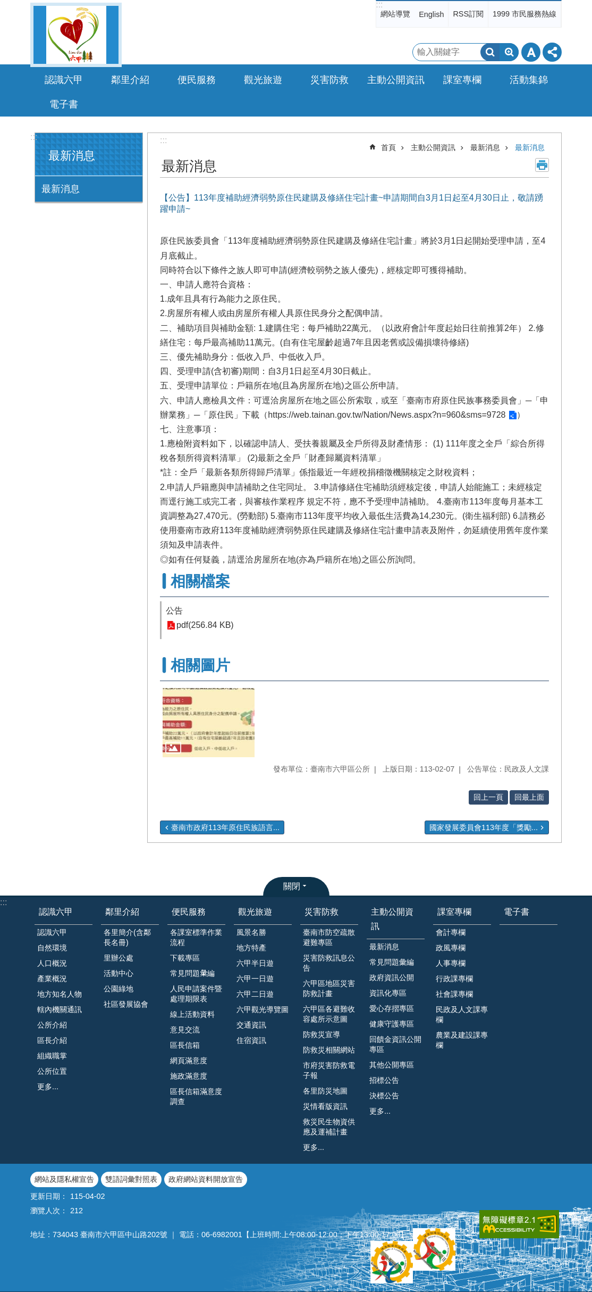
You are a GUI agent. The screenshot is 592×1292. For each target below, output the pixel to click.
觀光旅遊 (255, 911)
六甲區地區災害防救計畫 (329, 988)
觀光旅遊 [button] (263, 79)
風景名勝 (251, 932)
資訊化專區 (388, 993)
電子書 (63, 104)
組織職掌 (52, 1055)
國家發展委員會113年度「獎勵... (483, 827)
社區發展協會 (126, 1004)
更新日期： (48, 1196)
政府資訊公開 (391, 977)
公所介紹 (52, 1025)
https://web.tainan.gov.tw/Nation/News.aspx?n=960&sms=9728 (386, 414)
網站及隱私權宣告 (64, 1179)
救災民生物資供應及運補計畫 (329, 1126)
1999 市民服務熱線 (524, 14)
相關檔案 (200, 581)
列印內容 (542, 165)
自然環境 (52, 947)
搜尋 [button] (490, 52)
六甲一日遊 (255, 978)
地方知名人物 (59, 994)
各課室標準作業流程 (196, 937)
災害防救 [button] (329, 79)
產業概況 (52, 978)
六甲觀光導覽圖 (262, 1009)
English (431, 14)
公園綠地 (118, 988)
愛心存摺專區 (391, 1008)
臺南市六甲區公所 (76, 35)
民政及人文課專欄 (462, 1014)
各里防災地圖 (325, 1091)
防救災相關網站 (329, 1050)
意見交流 (185, 1029)
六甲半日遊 (255, 963)
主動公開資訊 (433, 147)
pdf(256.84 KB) (205, 625)
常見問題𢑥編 (192, 973)
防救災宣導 (321, 1034)
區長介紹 (52, 1040)
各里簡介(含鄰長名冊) (127, 937)
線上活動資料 (192, 1014)
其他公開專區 (391, 1065)
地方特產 (251, 947)
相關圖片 (200, 665)
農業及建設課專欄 (462, 1040)
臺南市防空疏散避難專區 (329, 937)
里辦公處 (118, 958)
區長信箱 (185, 1045)
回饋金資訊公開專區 (395, 1044)
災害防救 (322, 911)
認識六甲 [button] (64, 79)
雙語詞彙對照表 (131, 1179)
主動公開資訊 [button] (396, 79)
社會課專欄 (454, 994)
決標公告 (384, 1095)
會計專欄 (451, 932)
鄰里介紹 (122, 911)
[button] (209, 722)
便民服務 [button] (196, 79)
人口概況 (52, 963)
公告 (174, 610)
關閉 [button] (291, 886)
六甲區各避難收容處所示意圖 (329, 1014)
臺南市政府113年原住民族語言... (225, 827)
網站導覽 (395, 14)
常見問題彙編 (391, 962)
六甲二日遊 (255, 994)
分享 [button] (552, 52)
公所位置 (52, 1071)
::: (379, 4)
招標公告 (384, 1080)
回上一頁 (488, 797)
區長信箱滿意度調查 (196, 1096)
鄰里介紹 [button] (130, 79)
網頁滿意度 (188, 1060)
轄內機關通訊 (59, 1009)
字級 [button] (530, 52)
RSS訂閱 (468, 14)
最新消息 (71, 155)
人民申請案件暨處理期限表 (196, 993)
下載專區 (185, 958)
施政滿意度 (188, 1076)
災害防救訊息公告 (329, 963)
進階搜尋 (509, 52)
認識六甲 (56, 911)
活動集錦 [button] (529, 79)
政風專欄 (451, 947)
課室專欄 (454, 911)
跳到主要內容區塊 (5, 5)
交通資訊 (251, 1025)
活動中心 (118, 973)
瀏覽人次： (48, 1210)
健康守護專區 (391, 1024)
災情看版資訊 (325, 1106)
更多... (47, 1086)
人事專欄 (451, 963)
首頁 (388, 147)
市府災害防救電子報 (329, 1070)
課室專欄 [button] (462, 79)
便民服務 (189, 911)
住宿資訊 (251, 1040)
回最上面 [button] (529, 797)
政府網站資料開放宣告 (205, 1179)
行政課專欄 (454, 978)
